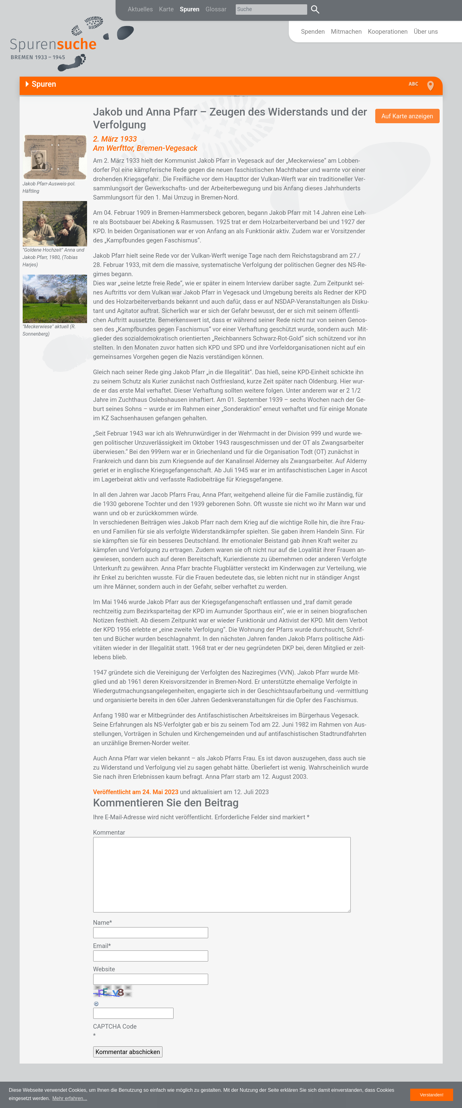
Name (102, 922)
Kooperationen (388, 31)
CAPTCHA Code (115, 1026)
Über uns (426, 31)
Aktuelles (140, 9)
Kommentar (109, 832)
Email (102, 946)
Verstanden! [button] (432, 1094)
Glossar (216, 9)
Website (104, 969)
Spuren (190, 9)
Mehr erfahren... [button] (69, 1098)
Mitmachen (346, 31)
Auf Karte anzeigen (407, 116)
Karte (166, 9)
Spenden (313, 31)
